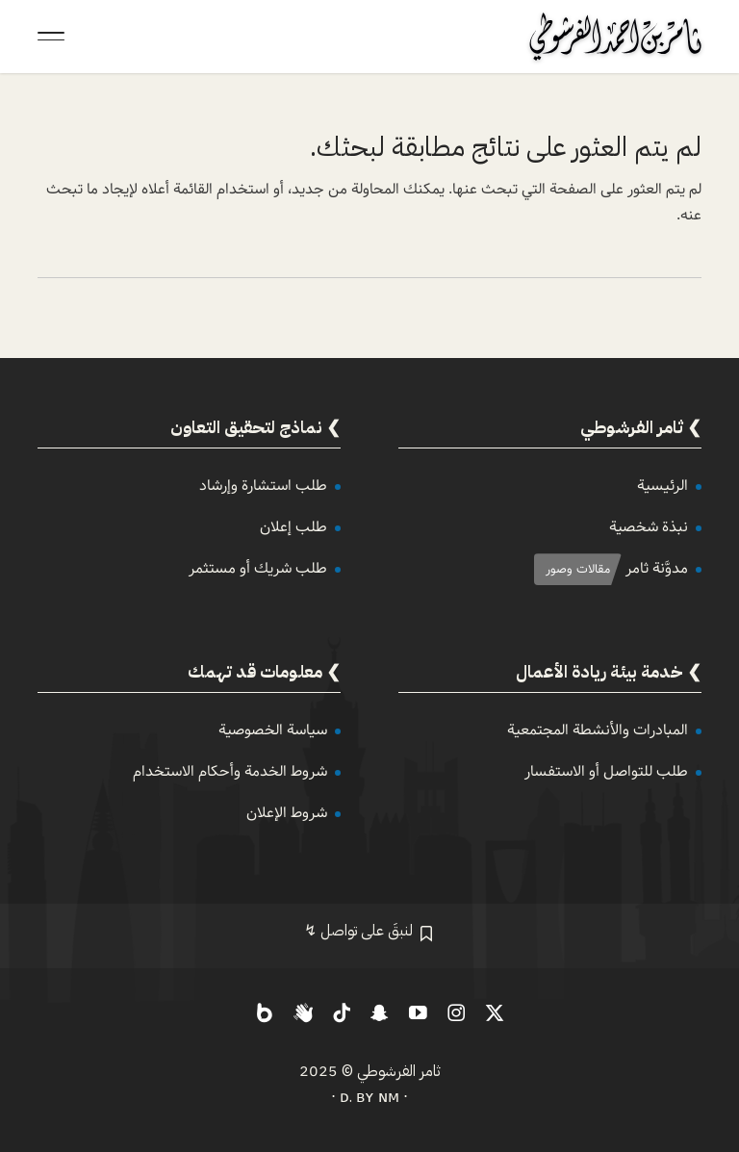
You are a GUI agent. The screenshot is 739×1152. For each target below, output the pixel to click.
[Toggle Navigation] (51, 36)
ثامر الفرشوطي (399, 1071)
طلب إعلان (293, 527)
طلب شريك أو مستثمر (258, 568)
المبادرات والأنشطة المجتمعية (597, 730)
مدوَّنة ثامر (656, 568)
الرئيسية (662, 486)
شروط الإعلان (286, 813)
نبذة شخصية (648, 527)
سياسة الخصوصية (272, 730)
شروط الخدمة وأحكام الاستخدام (230, 771)
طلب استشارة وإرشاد (263, 486)
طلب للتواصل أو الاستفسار (606, 771)
